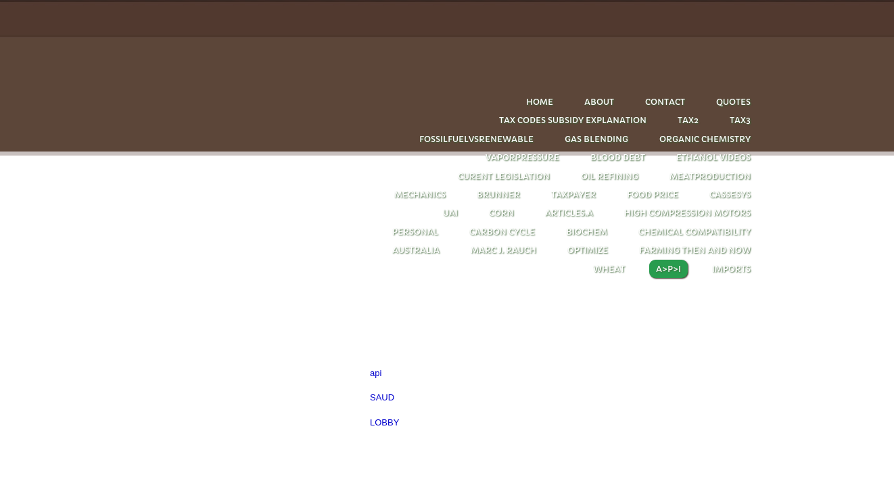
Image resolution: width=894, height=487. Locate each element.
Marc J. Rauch (503, 250)
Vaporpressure (522, 157)
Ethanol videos (713, 157)
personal (415, 232)
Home (539, 102)
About (599, 102)
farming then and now (695, 250)
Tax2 (688, 120)
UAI (450, 213)
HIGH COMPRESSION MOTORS (687, 213)
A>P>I (668, 269)
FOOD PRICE (652, 194)
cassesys (730, 194)
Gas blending (596, 139)
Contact (665, 102)
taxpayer (573, 194)
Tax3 (740, 120)
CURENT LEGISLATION (504, 176)
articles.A (569, 213)
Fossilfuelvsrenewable (476, 139)
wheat (609, 269)
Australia (416, 250)
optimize (587, 250)
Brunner (498, 194)
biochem (586, 232)
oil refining (609, 176)
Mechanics (420, 194)
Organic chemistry (705, 139)
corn (501, 213)
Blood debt (617, 157)
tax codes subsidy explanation (572, 120)
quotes (733, 102)
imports (731, 269)
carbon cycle (502, 232)
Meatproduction (710, 176)
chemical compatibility (694, 232)
